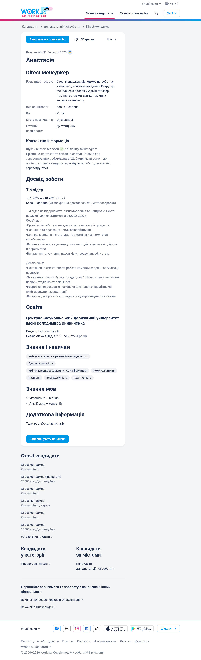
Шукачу (172, 3)
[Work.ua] (33, 13)
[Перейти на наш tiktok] (96, 628)
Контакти (83, 641)
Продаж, (36, 563)
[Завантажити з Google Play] (142, 628)
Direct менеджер (32, 500)
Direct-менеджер (32, 464)
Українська (31, 628)
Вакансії (39, 607)
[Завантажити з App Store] (116, 628)
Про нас (68, 641)
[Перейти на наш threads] (67, 628)
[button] (156, 13)
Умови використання (36, 647)
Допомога (142, 641)
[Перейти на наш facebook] (57, 628)
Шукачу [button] (169, 628)
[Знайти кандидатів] (99, 13)
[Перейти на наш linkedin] (87, 628)
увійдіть (74, 163)
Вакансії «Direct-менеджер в (52, 599)
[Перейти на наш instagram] (77, 628)
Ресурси (126, 641)
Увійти (172, 13)
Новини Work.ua (105, 641)
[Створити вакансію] (133, 13)
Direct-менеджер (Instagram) (41, 476)
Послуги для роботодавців (40, 641)
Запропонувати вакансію (48, 39)
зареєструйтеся (37, 168)
